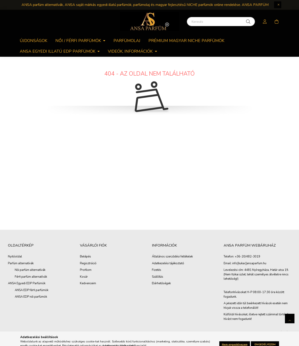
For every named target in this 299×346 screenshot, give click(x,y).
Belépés (85, 257)
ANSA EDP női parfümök (31, 297)
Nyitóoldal (15, 257)
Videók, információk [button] (131, 51)
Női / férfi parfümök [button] (78, 40)
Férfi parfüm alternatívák (31, 277)
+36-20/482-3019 (247, 257)
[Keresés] (221, 21)
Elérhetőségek (161, 283)
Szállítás (157, 277)
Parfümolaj (127, 40)
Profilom (85, 270)
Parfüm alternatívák (21, 263)
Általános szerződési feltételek (172, 257)
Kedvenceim (88, 283)
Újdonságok (33, 40)
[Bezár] (277, 4)
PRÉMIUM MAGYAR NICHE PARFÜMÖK (186, 40)
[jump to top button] (289, 318)
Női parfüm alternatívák (30, 270)
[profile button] (264, 21)
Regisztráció (88, 263)
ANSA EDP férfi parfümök (31, 290)
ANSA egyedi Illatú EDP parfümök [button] (58, 51)
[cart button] (276, 21)
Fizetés (156, 270)
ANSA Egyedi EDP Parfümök (26, 283)
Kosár (84, 277)
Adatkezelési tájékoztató (168, 263)
